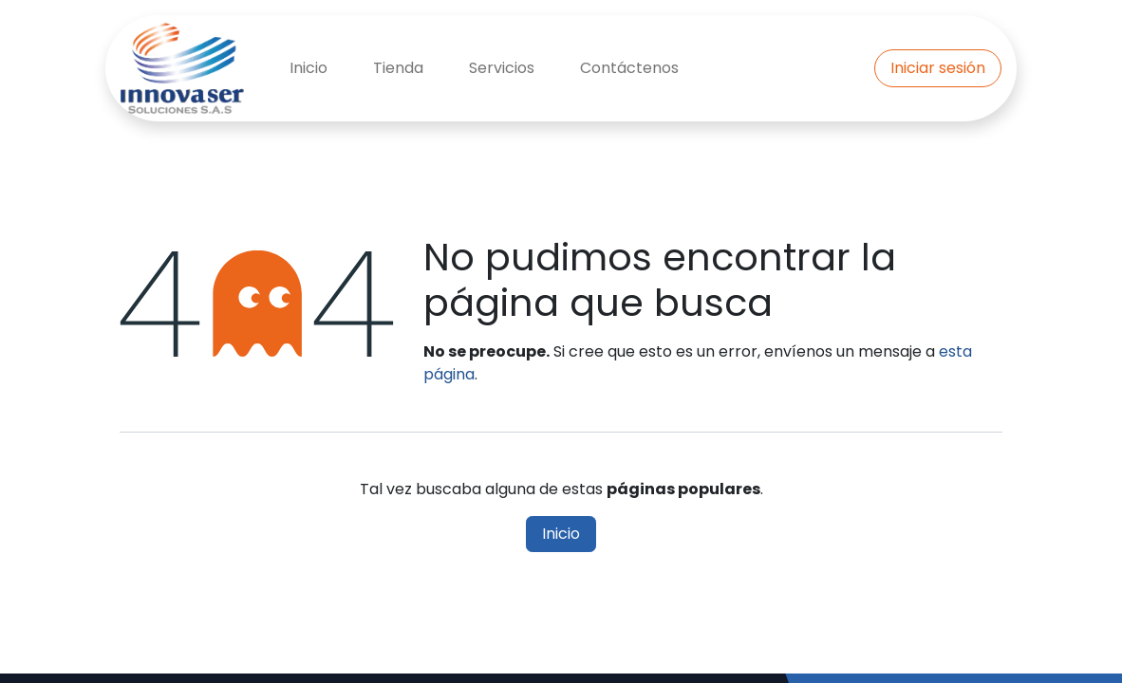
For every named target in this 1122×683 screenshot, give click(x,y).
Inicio (561, 534)
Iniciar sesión (937, 68)
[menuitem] (308, 68)
